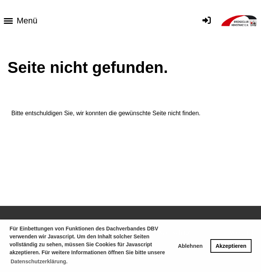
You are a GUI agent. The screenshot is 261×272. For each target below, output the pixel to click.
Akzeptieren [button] (231, 246)
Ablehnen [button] (190, 246)
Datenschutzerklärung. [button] (39, 261)
